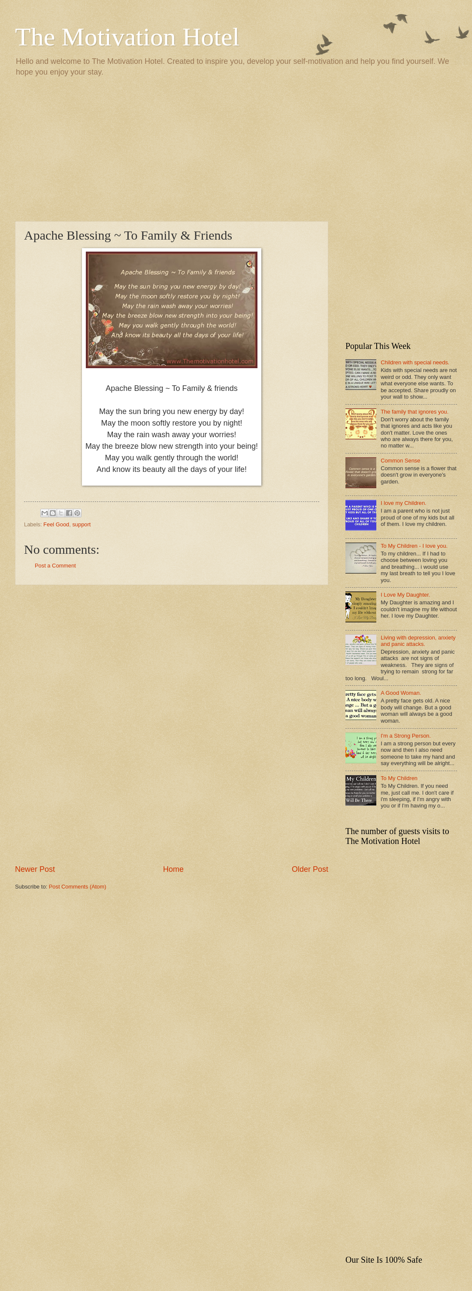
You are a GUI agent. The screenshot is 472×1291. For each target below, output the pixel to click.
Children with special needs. (415, 362)
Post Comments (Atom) (77, 886)
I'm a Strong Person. (406, 736)
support (81, 524)
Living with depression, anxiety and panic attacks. (418, 640)
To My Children (399, 778)
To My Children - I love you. (414, 546)
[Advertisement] (236, 148)
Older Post (310, 869)
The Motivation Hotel (127, 37)
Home (173, 869)
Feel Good (56, 524)
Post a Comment (55, 565)
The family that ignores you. (414, 411)
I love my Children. (404, 503)
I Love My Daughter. (405, 594)
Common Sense (400, 460)
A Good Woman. (401, 693)
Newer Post (35, 869)
